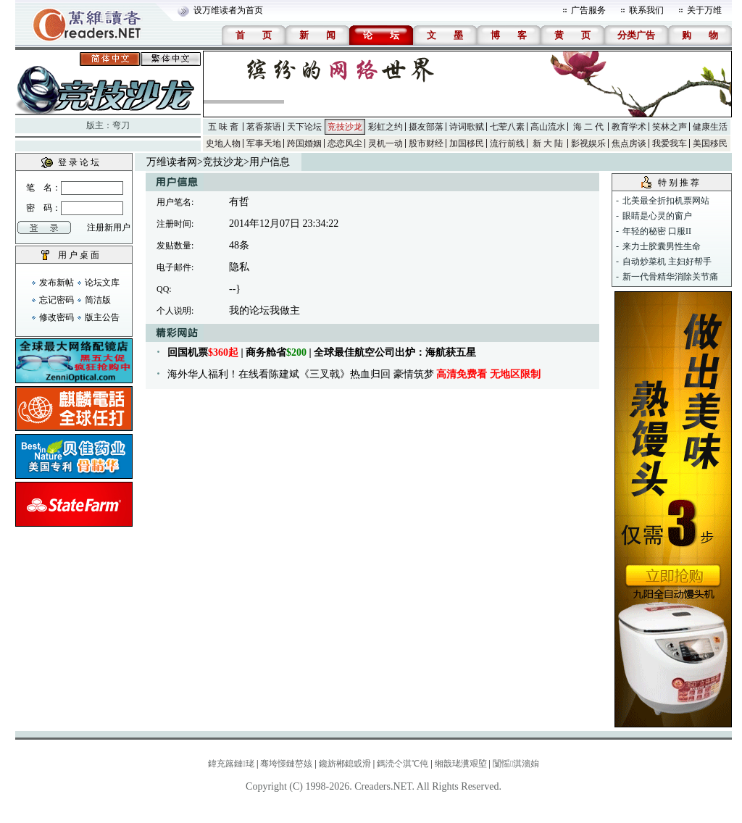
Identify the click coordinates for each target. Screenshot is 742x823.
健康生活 (710, 127)
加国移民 (466, 143)
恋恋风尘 (345, 143)
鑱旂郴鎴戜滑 (345, 764)
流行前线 (507, 143)
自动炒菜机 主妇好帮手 (667, 261)
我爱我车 (669, 143)
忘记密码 (56, 300)
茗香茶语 (263, 127)
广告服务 (588, 10)
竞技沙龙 (345, 127)
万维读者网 (171, 161)
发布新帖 (56, 282)
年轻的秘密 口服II (656, 231)
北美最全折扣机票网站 (665, 201)
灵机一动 (385, 143)
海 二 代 (588, 127)
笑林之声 (669, 127)
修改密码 (56, 317)
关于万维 (704, 10)
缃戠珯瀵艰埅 (461, 764)
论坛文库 (102, 282)
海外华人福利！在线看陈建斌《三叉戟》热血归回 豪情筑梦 (354, 374)
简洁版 (98, 300)
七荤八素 (507, 127)
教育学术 (629, 127)
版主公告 (102, 317)
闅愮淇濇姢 (516, 764)
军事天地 (263, 143)
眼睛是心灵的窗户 (657, 216)
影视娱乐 (588, 143)
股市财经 (426, 143)
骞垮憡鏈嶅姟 (286, 764)
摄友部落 (426, 127)
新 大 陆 (548, 143)
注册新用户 (108, 227)
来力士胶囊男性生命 (661, 246)
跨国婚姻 (304, 143)
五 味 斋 (223, 127)
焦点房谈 (629, 143)
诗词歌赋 (466, 127)
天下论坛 (304, 127)
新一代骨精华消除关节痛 (670, 277)
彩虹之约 (385, 127)
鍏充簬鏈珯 (231, 764)
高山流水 (547, 127)
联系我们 (646, 10)
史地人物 (223, 143)
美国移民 (710, 143)
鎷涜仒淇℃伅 (402, 764)
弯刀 (121, 125)
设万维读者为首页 (228, 10)
